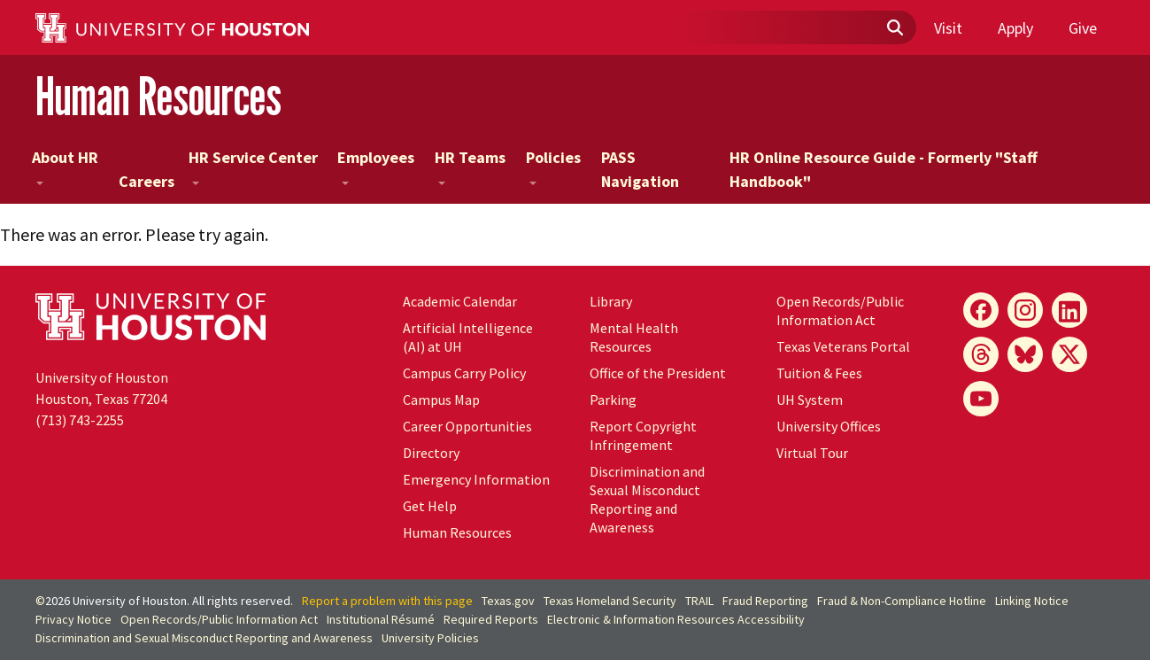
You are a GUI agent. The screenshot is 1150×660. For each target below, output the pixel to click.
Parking (613, 399)
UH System (809, 399)
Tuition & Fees (819, 373)
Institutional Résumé (381, 619)
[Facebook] (981, 310)
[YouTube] (981, 398)
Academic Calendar (460, 301)
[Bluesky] (1025, 354)
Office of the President (658, 373)
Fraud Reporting (765, 601)
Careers (146, 181)
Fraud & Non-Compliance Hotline (901, 601)
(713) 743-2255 (79, 420)
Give (1083, 28)
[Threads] (981, 354)
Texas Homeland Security (610, 601)
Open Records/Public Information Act (840, 310)
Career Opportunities (467, 426)
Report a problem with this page (387, 601)
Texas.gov (508, 601)
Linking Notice (1032, 601)
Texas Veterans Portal (843, 346)
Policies (553, 166)
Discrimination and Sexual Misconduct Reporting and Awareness (647, 499)
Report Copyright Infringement (643, 435)
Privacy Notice (73, 619)
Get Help (430, 506)
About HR (65, 166)
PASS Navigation (640, 169)
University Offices (828, 426)
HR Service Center (253, 166)
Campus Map (441, 399)
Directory (431, 453)
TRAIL (699, 601)
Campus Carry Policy (464, 373)
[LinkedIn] (1069, 310)
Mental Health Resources (634, 337)
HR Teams (470, 166)
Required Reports (491, 619)
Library (611, 301)
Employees (375, 166)
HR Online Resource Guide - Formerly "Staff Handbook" (883, 169)
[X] (1069, 354)
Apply (1015, 28)
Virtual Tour (812, 453)
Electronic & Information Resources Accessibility (676, 619)
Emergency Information (476, 479)
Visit (948, 28)
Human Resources (158, 96)
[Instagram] (1025, 310)
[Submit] (894, 28)
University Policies (430, 638)
